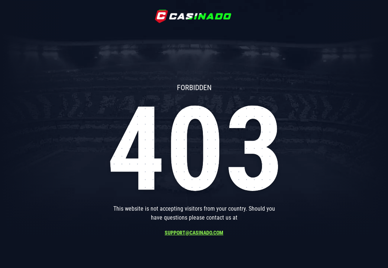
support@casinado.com (194, 233)
